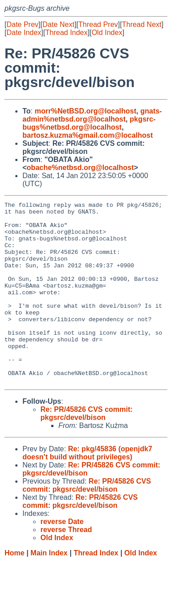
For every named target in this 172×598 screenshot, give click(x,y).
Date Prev (22, 24)
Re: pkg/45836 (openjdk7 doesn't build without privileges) (87, 489)
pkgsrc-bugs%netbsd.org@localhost (89, 123)
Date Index (23, 32)
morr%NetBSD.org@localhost (85, 111)
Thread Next (141, 24)
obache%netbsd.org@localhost (80, 167)
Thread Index (66, 32)
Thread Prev (98, 24)
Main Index (49, 589)
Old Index (107, 32)
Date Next (58, 24)
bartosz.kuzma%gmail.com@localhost (87, 135)
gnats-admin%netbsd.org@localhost (92, 115)
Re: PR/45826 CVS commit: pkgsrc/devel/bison (86, 450)
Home (14, 589)
